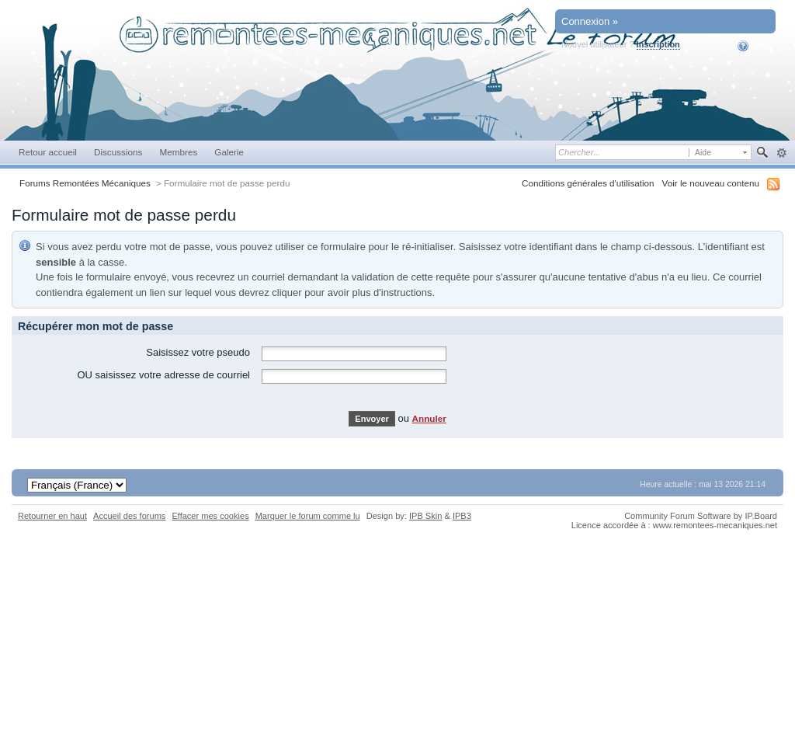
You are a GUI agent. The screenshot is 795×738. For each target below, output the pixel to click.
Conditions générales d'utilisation (588, 183)
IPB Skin (425, 515)
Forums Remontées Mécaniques (85, 183)
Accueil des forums (129, 515)
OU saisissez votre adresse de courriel (163, 375)
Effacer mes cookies (210, 515)
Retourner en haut (52, 515)
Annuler (429, 418)
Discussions (118, 152)
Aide (753, 46)
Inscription (658, 44)
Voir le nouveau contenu (710, 183)
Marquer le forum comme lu (307, 515)
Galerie (229, 152)
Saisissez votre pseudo (198, 352)
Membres (178, 152)
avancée (781, 153)
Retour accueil (48, 152)
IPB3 (462, 515)
